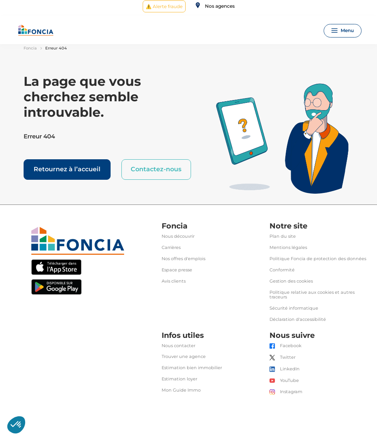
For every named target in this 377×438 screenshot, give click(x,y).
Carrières (171, 247)
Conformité (282, 270)
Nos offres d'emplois (183, 258)
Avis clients (174, 281)
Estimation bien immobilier (192, 367)
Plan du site (283, 236)
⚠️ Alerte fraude (164, 6)
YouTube (289, 380)
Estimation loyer (179, 379)
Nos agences (220, 6)
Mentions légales (288, 247)
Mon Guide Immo (181, 390)
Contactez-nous (156, 169)
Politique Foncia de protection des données (318, 258)
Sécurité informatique (294, 308)
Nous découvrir (178, 236)
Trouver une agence (184, 356)
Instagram (291, 391)
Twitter (287, 357)
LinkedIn (290, 369)
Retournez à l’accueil (67, 169)
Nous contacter (178, 345)
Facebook (291, 345)
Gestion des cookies (291, 281)
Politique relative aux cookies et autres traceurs (312, 295)
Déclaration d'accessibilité (298, 319)
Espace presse (177, 270)
